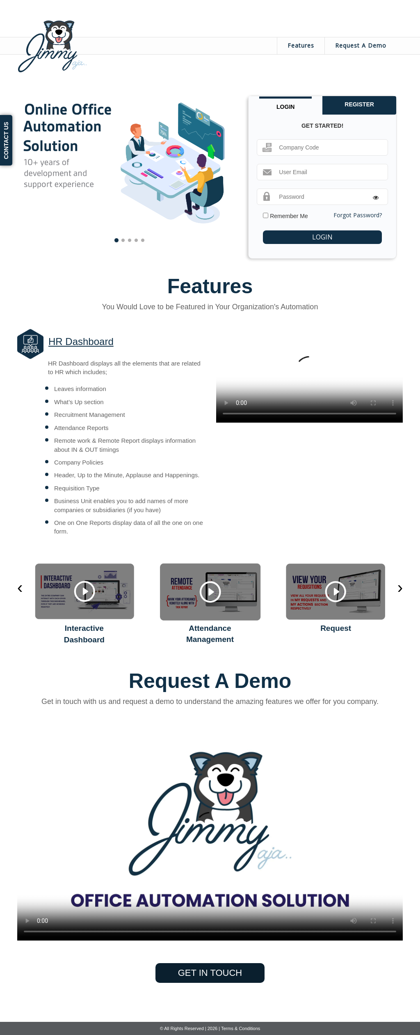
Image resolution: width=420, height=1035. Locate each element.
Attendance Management (210, 634)
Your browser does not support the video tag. (309, 376)
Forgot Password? (357, 215)
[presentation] (20, 587)
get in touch (210, 973)
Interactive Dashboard (84, 634)
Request (335, 628)
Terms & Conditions (240, 1028)
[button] (39, 163)
